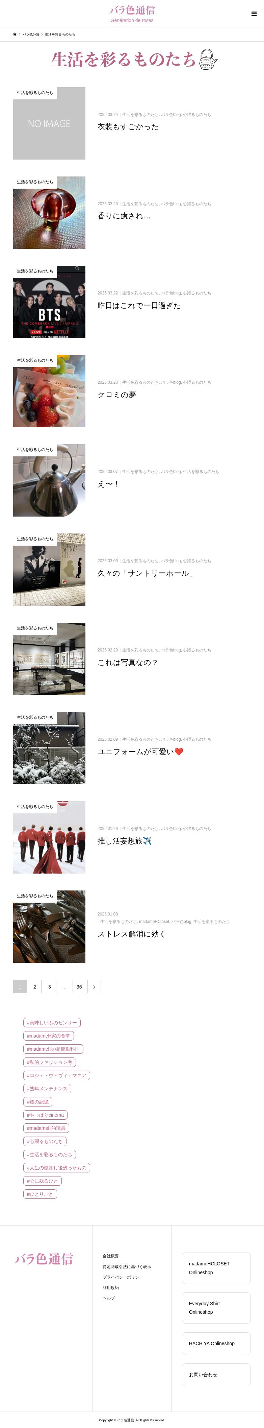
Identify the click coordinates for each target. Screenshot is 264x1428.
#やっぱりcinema (45, 1115)
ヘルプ (109, 1298)
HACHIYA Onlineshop (212, 1343)
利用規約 (111, 1287)
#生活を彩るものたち (49, 1154)
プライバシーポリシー (123, 1277)
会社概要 (111, 1256)
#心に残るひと (42, 1181)
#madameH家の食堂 (48, 1036)
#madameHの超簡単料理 (53, 1049)
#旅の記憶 (38, 1101)
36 (79, 987)
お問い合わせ (203, 1374)
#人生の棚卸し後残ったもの (56, 1167)
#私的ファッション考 (49, 1062)
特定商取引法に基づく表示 (127, 1266)
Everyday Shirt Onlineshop (204, 1308)
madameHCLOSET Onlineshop (209, 1268)
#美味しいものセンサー (52, 1022)
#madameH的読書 (46, 1128)
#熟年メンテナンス (47, 1088)
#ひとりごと (40, 1194)
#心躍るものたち (45, 1141)
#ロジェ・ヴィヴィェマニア (56, 1075)
